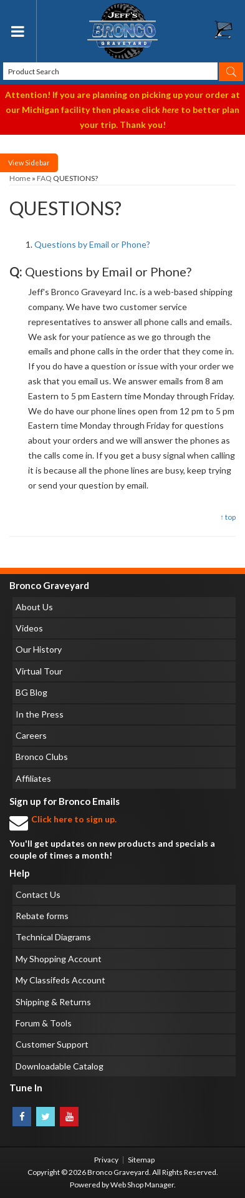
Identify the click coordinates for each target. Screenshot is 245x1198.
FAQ (44, 178)
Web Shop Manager (142, 1184)
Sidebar (37, 162)
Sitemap (141, 1159)
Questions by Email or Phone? (92, 244)
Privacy (106, 1159)
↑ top (228, 517)
